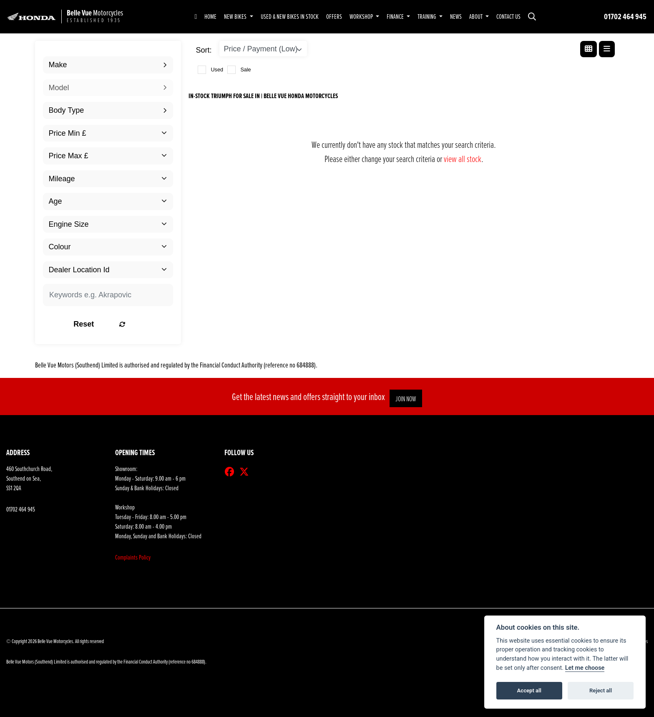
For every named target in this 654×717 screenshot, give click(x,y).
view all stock (462, 158)
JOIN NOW (408, 398)
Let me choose (585, 667)
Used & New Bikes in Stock (290, 16)
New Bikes (236, 16)
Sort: (204, 50)
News (456, 16)
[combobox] (108, 64)
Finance (396, 16)
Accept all (529, 690)
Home (210, 16)
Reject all (600, 690)
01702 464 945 (625, 16)
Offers (334, 16)
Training (428, 16)
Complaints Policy (133, 557)
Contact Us (508, 16)
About (476, 16)
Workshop (362, 16)
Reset (129, 324)
